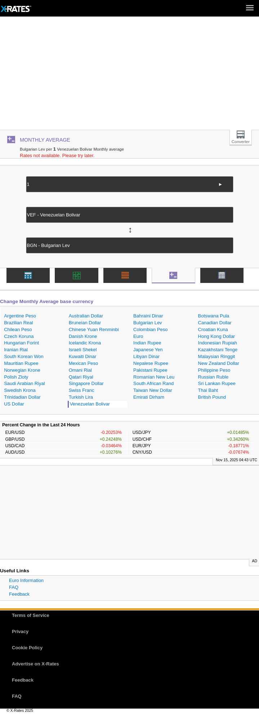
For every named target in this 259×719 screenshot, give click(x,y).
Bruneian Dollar (85, 322)
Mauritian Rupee (21, 363)
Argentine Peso (20, 316)
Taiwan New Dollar (152, 390)
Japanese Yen (148, 349)
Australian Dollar (86, 316)
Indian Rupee (147, 342)
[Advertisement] (129, 76)
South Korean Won (24, 356)
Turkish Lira (81, 397)
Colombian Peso (150, 329)
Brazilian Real (18, 322)
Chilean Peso (18, 329)
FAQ (13, 587)
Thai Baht (208, 390)
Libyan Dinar (146, 356)
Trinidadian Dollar (22, 397)
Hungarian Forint (21, 342)
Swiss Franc (81, 390)
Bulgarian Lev (147, 322)
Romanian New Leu (153, 377)
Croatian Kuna (213, 329)
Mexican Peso (83, 363)
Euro (138, 336)
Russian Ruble (213, 377)
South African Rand (153, 383)
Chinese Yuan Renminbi (94, 329)
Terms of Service (30, 615)
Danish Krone (83, 336)
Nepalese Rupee (150, 363)
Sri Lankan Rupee (217, 383)
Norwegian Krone (22, 370)
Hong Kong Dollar (216, 336)
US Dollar (14, 404)
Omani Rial (80, 370)
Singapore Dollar (86, 383)
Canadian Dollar (215, 322)
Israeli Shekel (83, 349)
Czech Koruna (19, 336)
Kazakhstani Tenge (218, 349)
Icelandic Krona (85, 342)
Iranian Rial (16, 349)
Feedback (19, 594)
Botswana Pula (213, 316)
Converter (241, 141)
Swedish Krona (19, 390)
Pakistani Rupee (150, 370)
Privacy (20, 631)
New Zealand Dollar (218, 363)
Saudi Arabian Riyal (24, 383)
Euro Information (26, 580)
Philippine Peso (214, 370)
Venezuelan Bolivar (90, 404)
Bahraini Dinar (148, 316)
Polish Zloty (16, 377)
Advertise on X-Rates (35, 664)
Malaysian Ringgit (216, 356)
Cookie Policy (27, 647)
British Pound (212, 397)
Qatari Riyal (81, 377)
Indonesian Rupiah (217, 342)
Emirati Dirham (148, 397)
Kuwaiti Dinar (83, 356)
